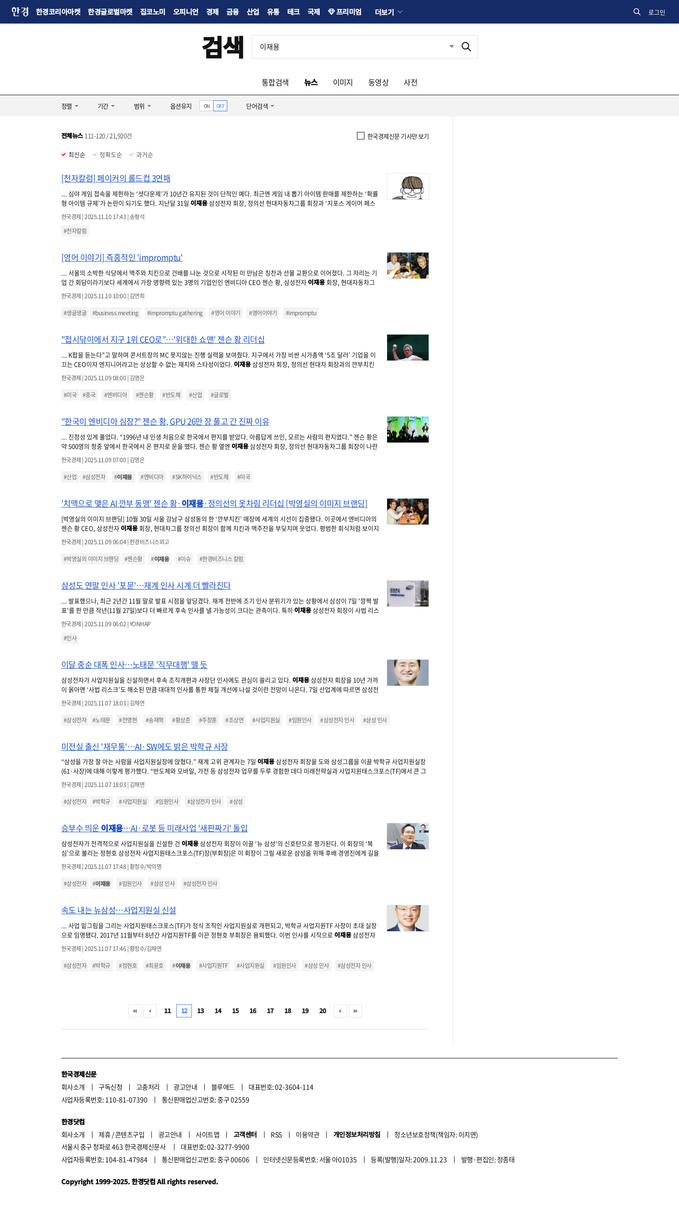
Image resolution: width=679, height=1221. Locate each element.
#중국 (89, 395)
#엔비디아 (115, 395)
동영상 (378, 82)
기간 (103, 105)
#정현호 (128, 965)
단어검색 (257, 105)
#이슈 (184, 559)
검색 (222, 46)
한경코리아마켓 (58, 11)
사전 (410, 82)
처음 (134, 1010)
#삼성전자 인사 (337, 720)
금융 (232, 11)
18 (287, 1010)
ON (207, 105)
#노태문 (101, 720)
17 (270, 1010)
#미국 (70, 395)
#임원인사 (300, 720)
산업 (253, 11)
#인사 (70, 638)
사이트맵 (207, 1134)
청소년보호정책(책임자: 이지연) (436, 1134)
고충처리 (148, 1086)
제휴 (104, 1134)
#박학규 (101, 801)
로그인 (656, 12)
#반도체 (171, 395)
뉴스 (311, 82)
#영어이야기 (263, 313)
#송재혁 (155, 720)
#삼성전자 (94, 477)
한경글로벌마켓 (110, 11)
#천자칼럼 (75, 231)
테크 (293, 11)
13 (200, 1010)
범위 (139, 105)
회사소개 (73, 1086)
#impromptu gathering (175, 313)
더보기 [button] (384, 12)
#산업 (195, 395)
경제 (212, 11)
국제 (313, 11)
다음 (340, 1010)
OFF (220, 105)
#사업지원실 (266, 720)
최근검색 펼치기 (444, 46)
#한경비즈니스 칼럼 (221, 559)
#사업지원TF (213, 965)
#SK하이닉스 (186, 477)
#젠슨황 (145, 395)
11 (167, 1010)
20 (322, 1010)
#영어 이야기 (225, 313)
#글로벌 (220, 395)
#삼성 (236, 801)
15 (235, 1010)
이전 (150, 1010)
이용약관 (307, 1134)
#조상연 (234, 720)
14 (218, 1010)
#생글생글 (75, 313)
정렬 (66, 105)
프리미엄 (349, 11)
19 (305, 1010)
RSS (276, 1134)
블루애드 (223, 1086)
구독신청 (110, 1086)
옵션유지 (181, 105)
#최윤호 (155, 965)
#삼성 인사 (375, 720)
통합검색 (275, 82)
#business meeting (115, 313)
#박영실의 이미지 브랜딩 (91, 559)
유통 (273, 11)
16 (253, 1010)
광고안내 (185, 1086)
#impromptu (301, 313)
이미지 (343, 82)
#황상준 (181, 720)
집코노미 (153, 11)
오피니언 (186, 11)
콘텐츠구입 (129, 1134)
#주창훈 (208, 720)
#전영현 (128, 720)
